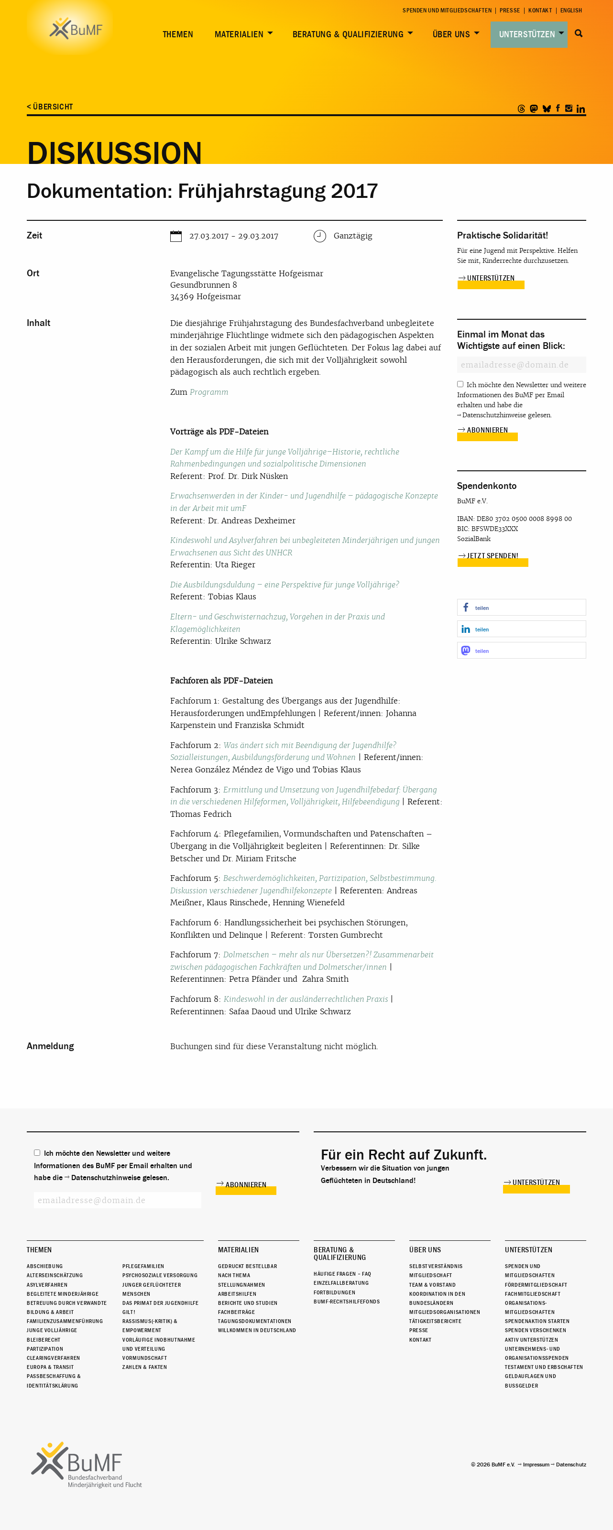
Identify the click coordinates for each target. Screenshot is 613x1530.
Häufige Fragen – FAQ (343, 1273)
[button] (521, 607)
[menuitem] (176, 35)
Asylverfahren (47, 1284)
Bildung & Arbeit (50, 1312)
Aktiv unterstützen (531, 1339)
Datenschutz (571, 1464)
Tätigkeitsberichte (435, 1321)
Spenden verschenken (535, 1330)
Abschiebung (45, 1266)
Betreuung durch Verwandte (67, 1303)
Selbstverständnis (436, 1266)
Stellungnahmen (241, 1284)
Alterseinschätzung (55, 1275)
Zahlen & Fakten (144, 1367)
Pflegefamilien (143, 1266)
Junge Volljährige (52, 1330)
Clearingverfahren (53, 1358)
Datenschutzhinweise (494, 415)
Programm (209, 392)
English (571, 11)
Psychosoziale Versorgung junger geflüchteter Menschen (159, 1284)
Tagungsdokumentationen (255, 1321)
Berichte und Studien (248, 1303)
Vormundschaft (144, 1358)
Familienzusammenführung (65, 1321)
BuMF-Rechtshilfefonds (347, 1301)
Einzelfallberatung (341, 1283)
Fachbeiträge (236, 1312)
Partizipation (45, 1349)
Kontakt (540, 11)
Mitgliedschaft (430, 1275)
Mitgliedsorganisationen (445, 1312)
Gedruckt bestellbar (247, 1266)
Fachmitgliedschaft (533, 1294)
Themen (178, 34)
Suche (578, 33)
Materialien (239, 34)
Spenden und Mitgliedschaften (447, 11)
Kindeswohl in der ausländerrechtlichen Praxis (307, 999)
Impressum (536, 1464)
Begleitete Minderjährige (63, 1294)
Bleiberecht (44, 1339)
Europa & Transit (50, 1367)
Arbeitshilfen (237, 1294)
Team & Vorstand (432, 1284)
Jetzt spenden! (493, 556)
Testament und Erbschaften (544, 1367)
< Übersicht (50, 107)
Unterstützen (527, 34)
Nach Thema (234, 1275)
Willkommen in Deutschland (257, 1330)
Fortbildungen (334, 1292)
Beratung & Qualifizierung (348, 34)
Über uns (452, 34)
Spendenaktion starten (537, 1321)
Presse (510, 11)
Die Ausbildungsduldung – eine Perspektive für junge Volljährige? (284, 585)
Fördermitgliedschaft (536, 1284)
